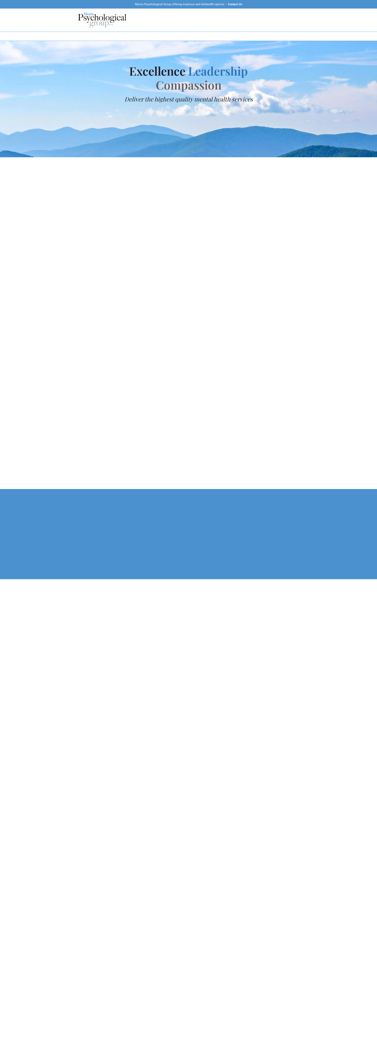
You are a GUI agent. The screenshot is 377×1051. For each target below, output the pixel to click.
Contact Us (235, 4)
